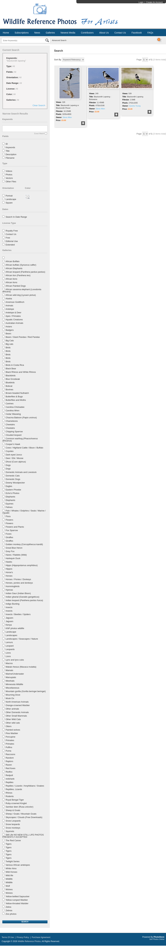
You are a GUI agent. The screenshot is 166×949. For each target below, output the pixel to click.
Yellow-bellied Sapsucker (17, 896)
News (37, 32)
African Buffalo (12, 261)
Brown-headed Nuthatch (17, 393)
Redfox (9, 772)
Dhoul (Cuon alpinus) (16, 461)
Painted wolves (13, 730)
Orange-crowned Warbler (18, 705)
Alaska (8, 298)
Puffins (9, 747)
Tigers (8, 844)
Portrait (9, 195)
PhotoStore (159, 937)
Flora (8, 516)
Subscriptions (22, 32)
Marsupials (11, 677)
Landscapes (11, 635)
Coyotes (10, 451)
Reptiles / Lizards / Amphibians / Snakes (25, 786)
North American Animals (17, 702)
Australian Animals (14, 323)
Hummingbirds (13, 586)
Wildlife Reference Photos (29, 941)
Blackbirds (11, 375)
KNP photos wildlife (15, 628)
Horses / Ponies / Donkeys (18, 579)
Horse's (9, 572)
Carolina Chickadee (15, 407)
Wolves (9, 889)
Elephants (10, 496)
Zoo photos (11, 914)
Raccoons (10, 754)
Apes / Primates (13, 316)
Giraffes (9, 537)
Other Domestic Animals (17, 712)
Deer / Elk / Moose (14, 458)
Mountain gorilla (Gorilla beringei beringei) (26, 691)
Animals (9, 305)
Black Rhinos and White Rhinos (21, 372)
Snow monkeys (13, 828)
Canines (10, 403)
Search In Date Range (16, 217)
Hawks (9, 562)
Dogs (8, 465)
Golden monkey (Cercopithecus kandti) (24, 544)
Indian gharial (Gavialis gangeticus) (22, 597)
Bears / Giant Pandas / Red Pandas (23, 337)
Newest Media (68, 32)
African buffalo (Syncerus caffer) (20, 265)
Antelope (9, 309)
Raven (9, 765)
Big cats (9, 344)
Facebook (136, 32)
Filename (10, 158)
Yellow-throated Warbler (16, 903)
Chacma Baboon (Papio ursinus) (21, 417)
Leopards (10, 649)
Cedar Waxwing (13, 414)
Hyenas (9, 590)
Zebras (9, 910)
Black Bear (11, 368)
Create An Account (154, 2)
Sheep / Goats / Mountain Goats (21, 814)
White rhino (11, 868)
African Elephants (13, 268)
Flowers (9, 520)
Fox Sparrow (12, 530)
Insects (9, 607)
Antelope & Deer (13, 312)
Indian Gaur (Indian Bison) (18, 593)
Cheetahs (10, 424)
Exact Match (39, 133)
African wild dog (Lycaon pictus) (20, 295)
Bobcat (9, 386)
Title (7, 151)
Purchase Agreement (41, 937)
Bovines (9, 389)
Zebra (8, 907)
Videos (9, 171)
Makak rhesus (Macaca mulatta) (21, 667)
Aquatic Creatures (14, 319)
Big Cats (10, 340)
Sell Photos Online (157, 939)
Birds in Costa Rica (15, 365)
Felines (9, 507)
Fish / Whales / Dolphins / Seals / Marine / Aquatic (24, 511)
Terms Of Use (8, 937)
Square (9, 202)
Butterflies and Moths (16, 400)
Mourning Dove (13, 695)
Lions (8, 653)
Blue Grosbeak (13, 379)
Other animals (12, 709)
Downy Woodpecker (15, 482)
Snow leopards (13, 824)
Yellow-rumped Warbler (16, 900)
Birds (8, 347)
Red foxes (10, 768)
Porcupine (10, 737)
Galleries (50, 32)
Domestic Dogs (13, 479)
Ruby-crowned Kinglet (16, 803)
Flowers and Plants (15, 527)
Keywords (10, 147)
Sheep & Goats (13, 810)
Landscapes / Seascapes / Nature (22, 639)
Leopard (10, 646)
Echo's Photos (12, 493)
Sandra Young (134, 106)
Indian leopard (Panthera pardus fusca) (24, 600)
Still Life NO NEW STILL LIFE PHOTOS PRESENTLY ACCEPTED (23, 836)
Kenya (9, 625)
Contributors (87, 32)
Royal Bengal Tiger (15, 800)
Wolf (8, 886)
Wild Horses (11, 872)
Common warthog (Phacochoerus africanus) (20, 439)
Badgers (10, 330)
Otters (8, 726)
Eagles (9, 486)
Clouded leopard (13, 435)
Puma (8, 751)
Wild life (9, 875)
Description (11, 154)
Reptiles (9, 782)
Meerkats (10, 681)
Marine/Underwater (15, 674)
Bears (8, 333)
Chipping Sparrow (14, 431)
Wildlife (9, 879)
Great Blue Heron (14, 548)
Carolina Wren (12, 410)
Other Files (11, 181)
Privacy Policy (23, 937)
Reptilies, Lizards (14, 789)
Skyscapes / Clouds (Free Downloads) (24, 817)
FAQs (150, 32)
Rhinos (9, 793)
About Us (104, 32)
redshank (10, 779)
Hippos (9, 569)
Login (141, 2)
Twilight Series (12, 861)
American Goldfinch (14, 302)
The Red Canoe (13, 840)
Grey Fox (10, 551)
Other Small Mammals (16, 716)
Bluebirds (10, 382)
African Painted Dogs (15, 286)
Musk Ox (10, 698)
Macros (9, 663)
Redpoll (9, 775)
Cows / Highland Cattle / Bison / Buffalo (24, 447)
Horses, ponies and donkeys (19, 583)
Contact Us (120, 32)
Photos (9, 174)
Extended (10, 244)
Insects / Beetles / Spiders (18, 614)
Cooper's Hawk (13, 444)
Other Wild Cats (13, 719)
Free (8, 237)
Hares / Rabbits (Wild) (16, 555)
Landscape (11, 199)
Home (6, 32)
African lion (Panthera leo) (17, 275)
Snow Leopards (13, 821)
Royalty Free (12, 230)
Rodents (10, 796)
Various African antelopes (18, 865)
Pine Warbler (12, 733)
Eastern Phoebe (13, 489)
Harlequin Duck (13, 558)
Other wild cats (13, 723)
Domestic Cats (13, 475)
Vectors (9, 178)
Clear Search (39, 105)
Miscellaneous (12, 688)
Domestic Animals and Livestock (21, 472)
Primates (10, 740)
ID (7, 144)
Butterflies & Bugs (14, 396)
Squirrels (10, 831)
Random (10, 758)
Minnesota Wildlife (14, 684)
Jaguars (9, 618)
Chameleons (12, 421)
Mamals (9, 670)
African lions (11, 279)
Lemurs (9, 642)
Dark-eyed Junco (14, 454)
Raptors (9, 761)
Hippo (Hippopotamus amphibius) (22, 565)
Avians (8, 326)
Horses (9, 576)
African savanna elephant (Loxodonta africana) (21, 290)
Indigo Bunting (12, 604)
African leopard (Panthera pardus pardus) (25, 272)
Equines (9, 503)
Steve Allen (67, 117)
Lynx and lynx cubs (15, 660)
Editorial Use (12, 241)
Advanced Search (59, 40)
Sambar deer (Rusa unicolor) (19, 807)
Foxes (8, 534)
